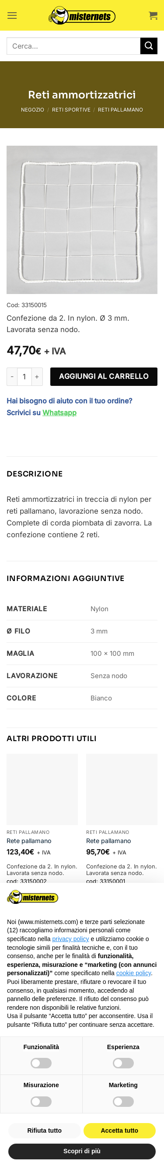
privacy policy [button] (70, 938)
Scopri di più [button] (82, 1151)
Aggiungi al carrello (103, 376)
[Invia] (148, 46)
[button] (12, 15)
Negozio (32, 110)
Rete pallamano (29, 840)
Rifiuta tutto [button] (44, 1130)
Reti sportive (71, 110)
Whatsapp (59, 412)
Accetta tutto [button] (119, 1130)
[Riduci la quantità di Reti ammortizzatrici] (12, 377)
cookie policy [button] (133, 973)
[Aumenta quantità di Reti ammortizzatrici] (37, 377)
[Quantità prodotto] (24, 377)
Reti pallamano (120, 110)
